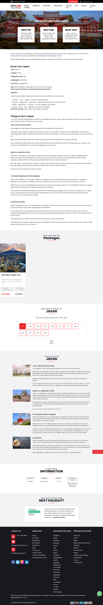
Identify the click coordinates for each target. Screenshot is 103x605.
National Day (68, 6)
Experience (36, 6)
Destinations (58, 6)
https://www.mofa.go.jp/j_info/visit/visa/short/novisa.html (31, 89)
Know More (19, 294)
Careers (83, 6)
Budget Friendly (26, 6)
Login (87, 1)
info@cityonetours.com (19, 545)
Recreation (46, 6)
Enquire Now (73, 1)
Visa (76, 6)
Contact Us (92, 6)
